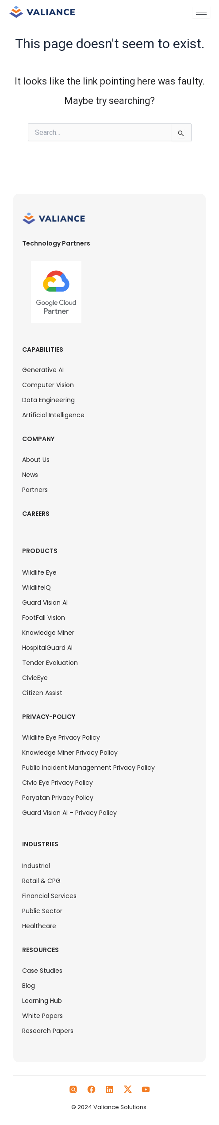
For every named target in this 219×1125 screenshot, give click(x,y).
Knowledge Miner (48, 632)
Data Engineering (48, 399)
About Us (36, 459)
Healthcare (39, 926)
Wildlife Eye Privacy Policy (61, 737)
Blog (28, 985)
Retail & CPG (41, 880)
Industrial (36, 865)
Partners (35, 489)
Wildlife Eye (39, 572)
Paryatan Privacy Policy (57, 797)
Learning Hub (42, 1000)
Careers (36, 513)
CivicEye (35, 677)
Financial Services (49, 895)
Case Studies (42, 970)
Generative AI (43, 369)
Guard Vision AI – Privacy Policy (69, 812)
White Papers (42, 1015)
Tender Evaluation (50, 662)
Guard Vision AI (45, 602)
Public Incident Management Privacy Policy (88, 767)
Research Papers (47, 1030)
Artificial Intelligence (53, 415)
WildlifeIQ (36, 587)
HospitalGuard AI (47, 647)
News (30, 474)
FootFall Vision (43, 617)
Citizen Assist (42, 692)
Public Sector (42, 910)
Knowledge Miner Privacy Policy (70, 752)
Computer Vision (48, 384)
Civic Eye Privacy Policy (57, 782)
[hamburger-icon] (201, 12)
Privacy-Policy (48, 716)
